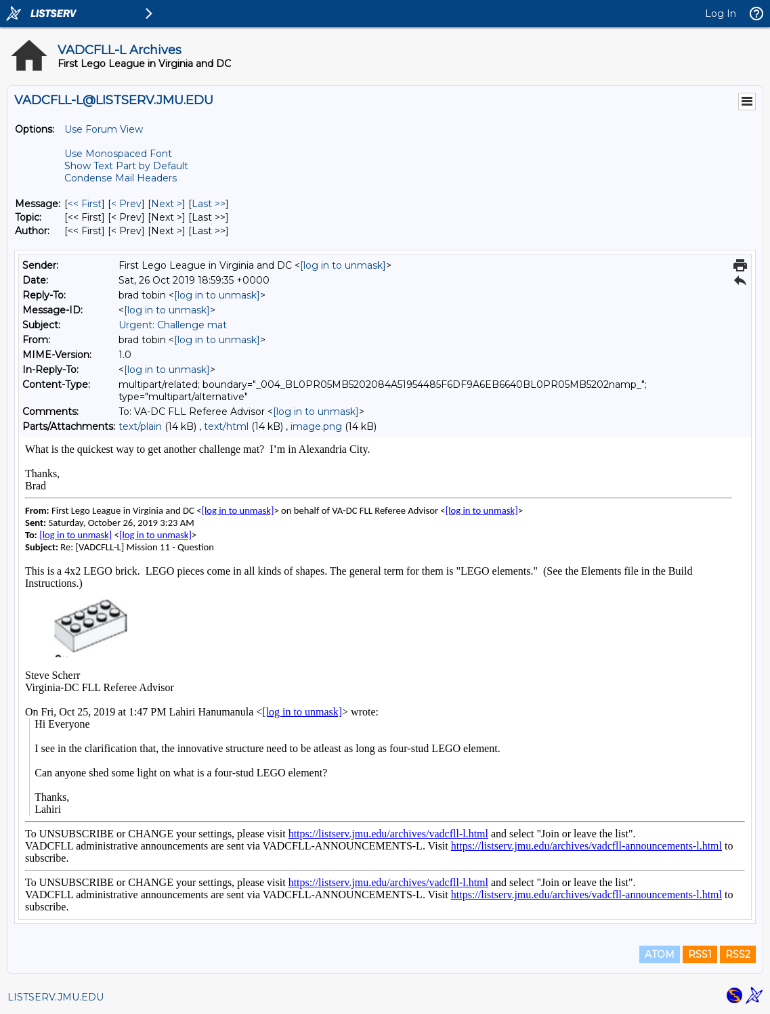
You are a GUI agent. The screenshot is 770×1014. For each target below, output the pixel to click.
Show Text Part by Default (126, 166)
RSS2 (737, 954)
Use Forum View (103, 129)
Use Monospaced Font (118, 154)
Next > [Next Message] (166, 204)
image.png (316, 426)
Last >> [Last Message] (209, 204)
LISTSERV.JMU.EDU (55, 997)
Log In (720, 13)
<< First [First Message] (85, 204)
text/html (226, 426)
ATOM (660, 954)
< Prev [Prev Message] (126, 204)
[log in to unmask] (343, 265)
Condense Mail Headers (120, 178)
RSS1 (700, 954)
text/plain (140, 426)
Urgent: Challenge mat (173, 325)
